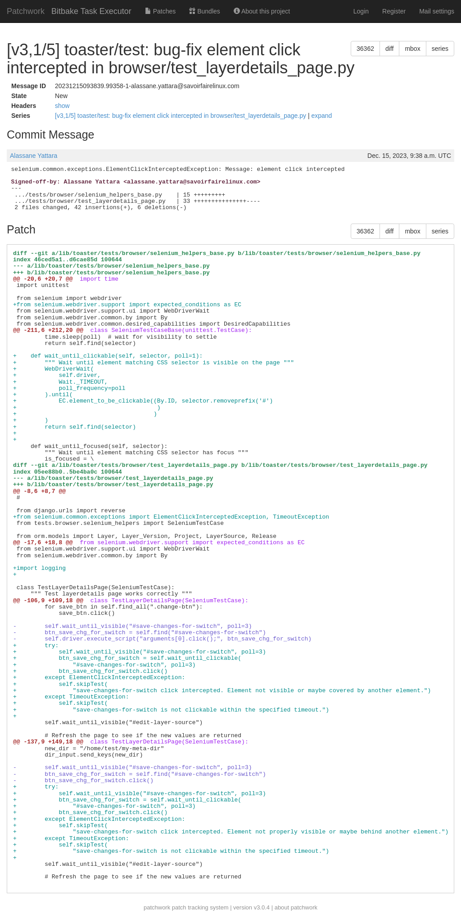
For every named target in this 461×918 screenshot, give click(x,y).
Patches (160, 11)
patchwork (157, 907)
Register (394, 11)
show (62, 105)
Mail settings (436, 11)
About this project (262, 11)
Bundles (204, 11)
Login (361, 11)
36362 (365, 48)
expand (321, 115)
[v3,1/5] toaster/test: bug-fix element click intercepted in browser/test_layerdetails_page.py (181, 115)
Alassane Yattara (33, 155)
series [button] (440, 48)
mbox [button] (412, 48)
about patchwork (296, 907)
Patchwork (26, 11)
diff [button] (389, 48)
